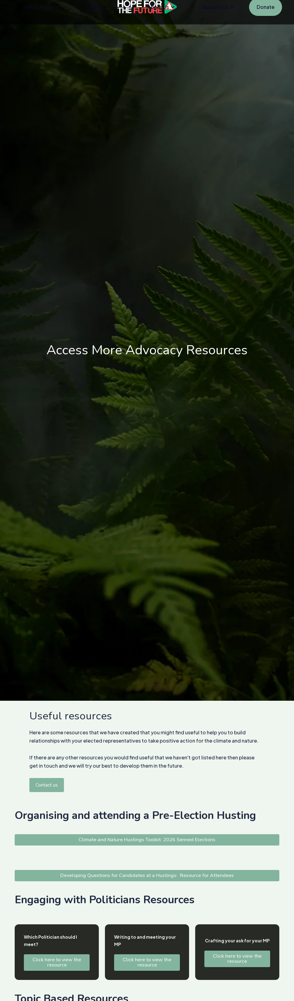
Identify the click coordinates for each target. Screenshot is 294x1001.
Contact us (46, 785)
